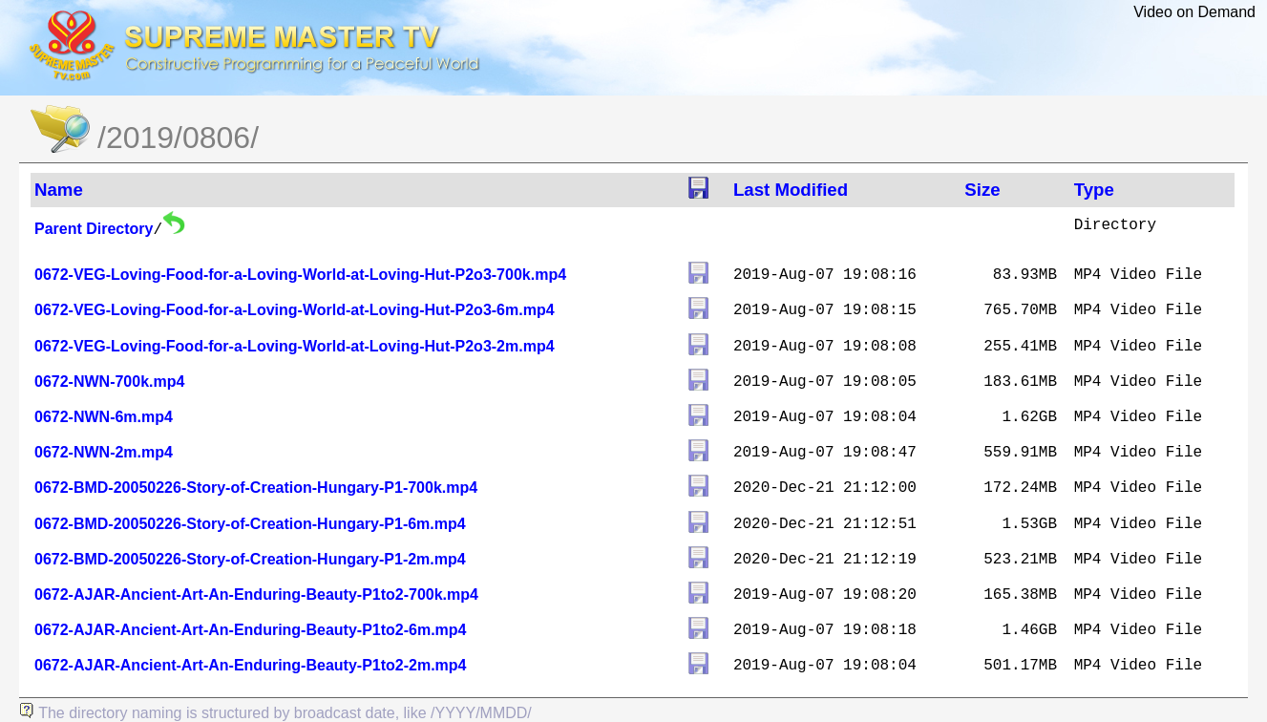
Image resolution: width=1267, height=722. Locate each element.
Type (1094, 190)
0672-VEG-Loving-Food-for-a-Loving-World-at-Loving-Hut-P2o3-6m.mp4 (294, 310)
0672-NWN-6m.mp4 (103, 417)
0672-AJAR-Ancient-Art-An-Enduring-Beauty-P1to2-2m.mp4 (250, 665)
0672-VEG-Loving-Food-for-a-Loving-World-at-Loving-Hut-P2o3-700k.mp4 (300, 274)
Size (982, 190)
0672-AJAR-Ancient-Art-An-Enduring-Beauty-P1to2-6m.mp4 (250, 630)
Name (58, 190)
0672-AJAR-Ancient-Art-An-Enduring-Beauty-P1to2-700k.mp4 (256, 594)
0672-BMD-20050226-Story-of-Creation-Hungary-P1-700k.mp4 (255, 487)
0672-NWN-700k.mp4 (109, 381)
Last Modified (790, 190)
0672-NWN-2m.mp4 (103, 452)
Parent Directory (94, 229)
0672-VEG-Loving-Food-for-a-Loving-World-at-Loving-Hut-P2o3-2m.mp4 (294, 346)
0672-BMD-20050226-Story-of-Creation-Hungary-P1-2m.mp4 (250, 559)
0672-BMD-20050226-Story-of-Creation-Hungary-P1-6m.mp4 (250, 524)
